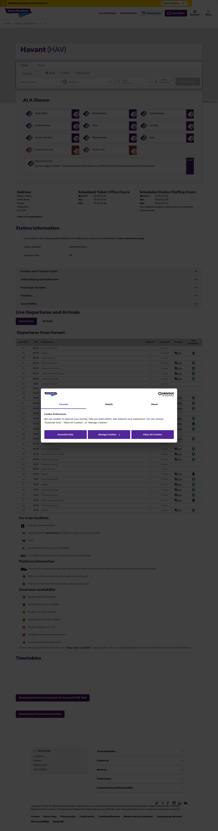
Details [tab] (109, 404)
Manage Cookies (109, 434)
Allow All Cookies (152, 434)
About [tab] (154, 404)
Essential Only (65, 434)
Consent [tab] (63, 404)
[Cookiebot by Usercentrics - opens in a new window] (160, 394)
